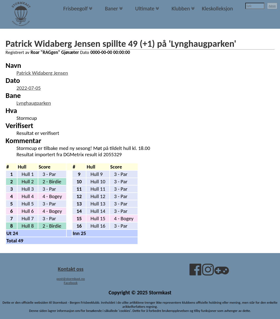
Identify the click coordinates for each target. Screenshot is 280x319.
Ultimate (144, 8)
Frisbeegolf (75, 8)
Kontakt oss (71, 269)
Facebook (70, 283)
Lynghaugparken (33, 103)
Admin (272, 6)
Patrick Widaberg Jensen (42, 73)
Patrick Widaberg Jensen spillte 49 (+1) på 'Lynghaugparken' (120, 43)
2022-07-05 (28, 88)
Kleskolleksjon (217, 8)
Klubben (180, 8)
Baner (111, 8)
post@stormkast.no (71, 279)
